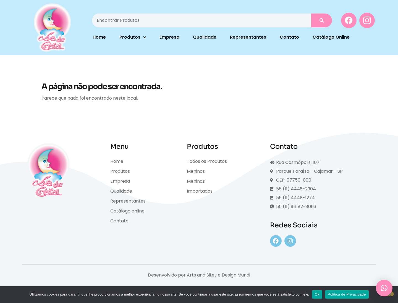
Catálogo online (127, 211)
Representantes (248, 37)
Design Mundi (236, 275)
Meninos (196, 171)
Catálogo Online (331, 37)
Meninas (196, 181)
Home (99, 37)
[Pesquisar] (321, 20)
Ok (317, 294)
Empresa (169, 37)
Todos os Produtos (207, 161)
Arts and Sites (202, 275)
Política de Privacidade (347, 294)
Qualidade (204, 37)
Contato (289, 37)
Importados (200, 191)
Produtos (132, 37)
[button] (384, 288)
